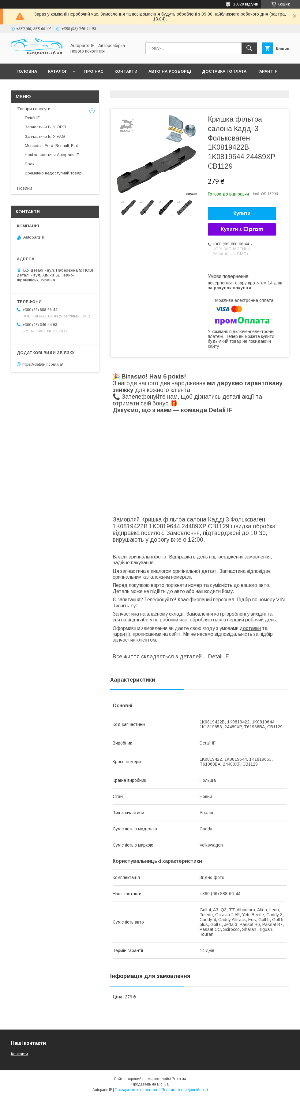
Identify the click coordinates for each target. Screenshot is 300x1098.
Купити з (242, 229)
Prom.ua (179, 1079)
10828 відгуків (245, 4)
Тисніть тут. (126, 605)
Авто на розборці (169, 71)
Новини (24, 188)
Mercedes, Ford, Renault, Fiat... (53, 145)
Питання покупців (38, 87)
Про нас (93, 71)
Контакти (125, 71)
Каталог (57, 71)
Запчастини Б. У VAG (45, 136)
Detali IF (32, 117)
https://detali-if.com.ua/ (42, 364)
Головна (27, 71)
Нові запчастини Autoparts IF (52, 154)
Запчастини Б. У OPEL (46, 127)
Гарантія (267, 71)
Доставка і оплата (224, 71)
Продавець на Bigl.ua (150, 1084)
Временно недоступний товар (53, 173)
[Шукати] (249, 48)
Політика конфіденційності (184, 1090)
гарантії (121, 634)
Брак (29, 164)
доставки (250, 628)
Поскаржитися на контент (137, 1090)
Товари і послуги (34, 108)
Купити (242, 213)
